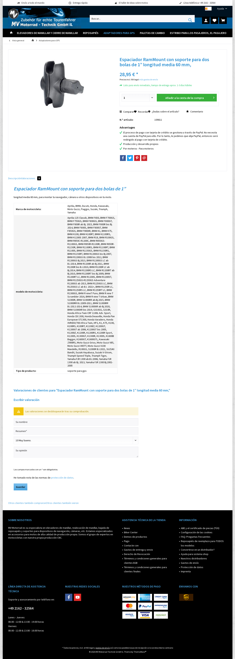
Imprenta (186, 571)
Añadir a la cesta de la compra (189, 97)
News (127, 528)
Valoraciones (31, 178)
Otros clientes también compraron (27, 503)
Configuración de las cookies (196, 532)
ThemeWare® (140, 651)
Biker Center (131, 532)
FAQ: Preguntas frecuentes (195, 536)
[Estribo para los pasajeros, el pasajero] (198, 33)
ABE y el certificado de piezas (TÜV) (200, 528)
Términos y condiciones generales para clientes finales (145, 569)
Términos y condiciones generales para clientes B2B (145, 560)
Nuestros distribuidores (194, 558)
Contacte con (131, 545)
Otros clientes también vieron (62, 503)
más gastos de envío (148, 79)
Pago (126, 541)
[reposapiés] (90, 33)
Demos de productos (135, 536)
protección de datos (62, 477)
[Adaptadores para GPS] (119, 33)
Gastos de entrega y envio (138, 549)
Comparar (127, 111)
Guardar (20, 487)
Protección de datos (192, 567)
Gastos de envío (190, 562)
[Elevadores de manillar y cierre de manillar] (47, 33)
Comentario (194, 111)
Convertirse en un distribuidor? (198, 549)
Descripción (14, 178)
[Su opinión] (76, 452)
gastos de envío (103, 647)
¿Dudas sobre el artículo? (163, 111)
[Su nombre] (76, 422)
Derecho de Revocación (137, 554)
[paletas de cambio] (152, 33)
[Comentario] (76, 440)
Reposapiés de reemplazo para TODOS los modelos (202, 543)
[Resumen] (76, 431)
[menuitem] (220, 8)
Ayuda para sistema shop (194, 554)
